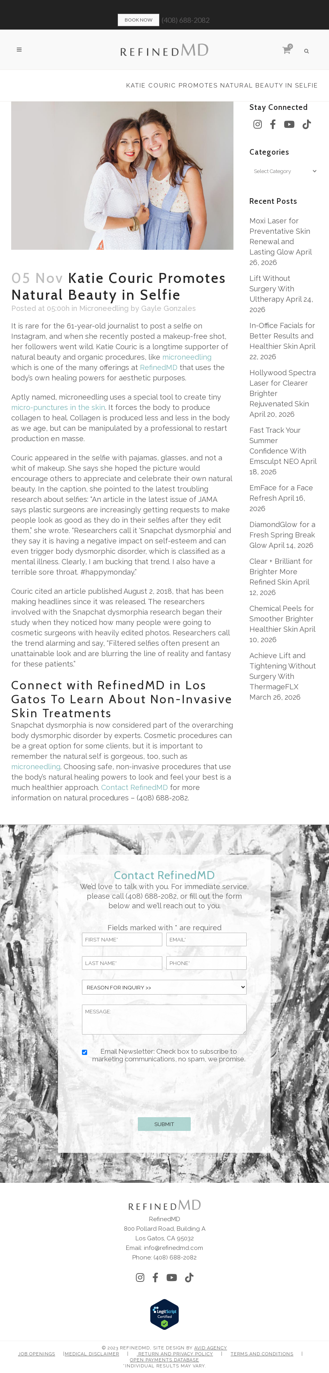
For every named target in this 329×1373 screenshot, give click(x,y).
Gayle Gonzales (168, 308)
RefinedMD (158, 367)
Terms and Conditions (262, 1354)
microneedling (186, 357)
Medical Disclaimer (92, 1354)
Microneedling (104, 308)
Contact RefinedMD (134, 787)
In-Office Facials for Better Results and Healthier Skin (282, 335)
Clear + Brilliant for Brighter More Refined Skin (281, 571)
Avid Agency (210, 1348)
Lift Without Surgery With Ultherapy (271, 288)
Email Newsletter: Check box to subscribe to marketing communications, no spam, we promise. (168, 1055)
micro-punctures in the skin (58, 407)
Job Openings (36, 1354)
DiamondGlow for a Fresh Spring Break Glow (282, 534)
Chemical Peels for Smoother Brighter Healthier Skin (281, 618)
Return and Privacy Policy (175, 1354)
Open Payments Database (164, 1360)
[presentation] (164, 1088)
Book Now (138, 20)
